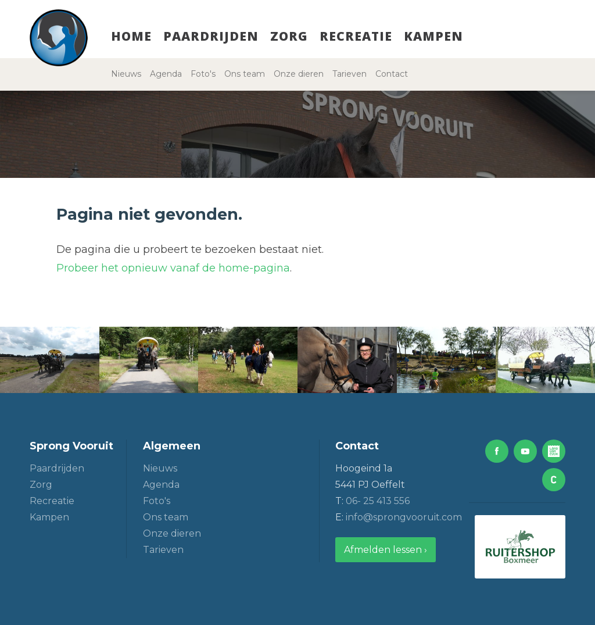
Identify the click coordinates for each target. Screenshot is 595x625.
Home (131, 36)
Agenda (166, 74)
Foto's (203, 74)
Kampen (433, 36)
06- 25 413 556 (378, 500)
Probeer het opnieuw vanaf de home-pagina (173, 268)
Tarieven (349, 74)
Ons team (244, 74)
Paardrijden (211, 36)
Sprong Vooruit (71, 446)
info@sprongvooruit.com (404, 517)
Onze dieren (299, 74)
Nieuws (126, 74)
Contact (391, 74)
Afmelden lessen (383, 549)
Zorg (289, 36)
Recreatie (356, 36)
